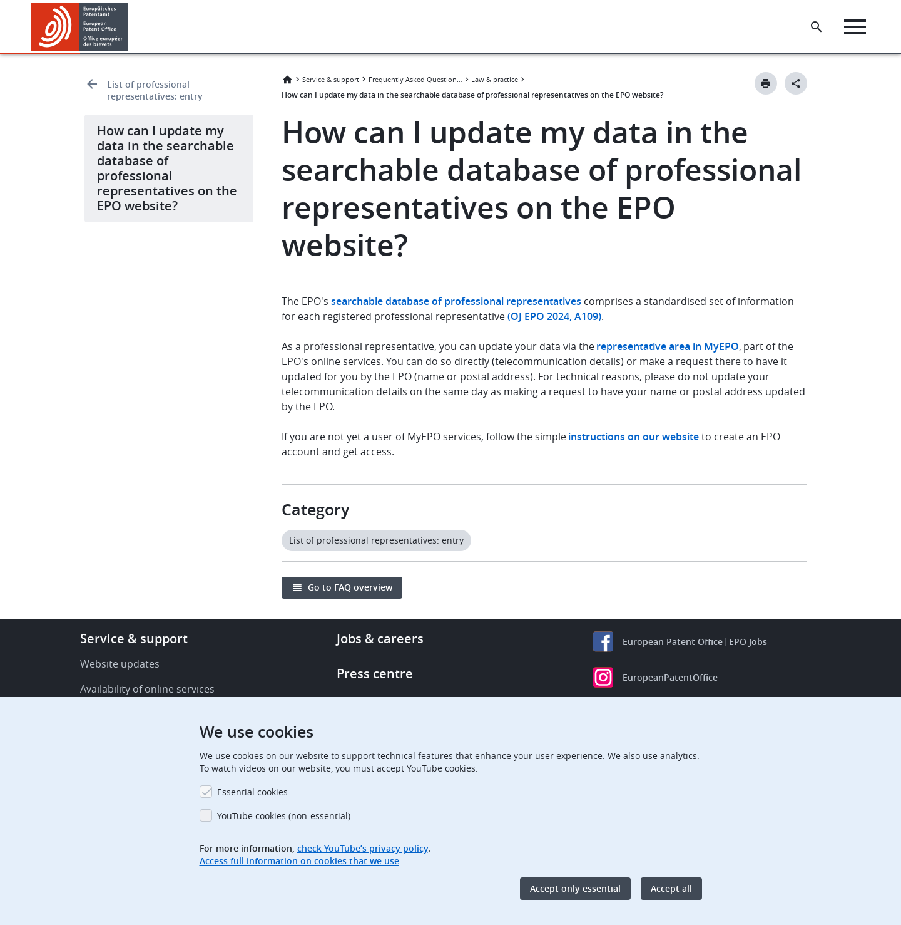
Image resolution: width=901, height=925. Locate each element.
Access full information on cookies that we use (299, 861)
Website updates (120, 664)
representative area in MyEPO (667, 346)
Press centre (375, 673)
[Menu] (855, 27)
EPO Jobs (748, 642)
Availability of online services (147, 689)
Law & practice (494, 79)
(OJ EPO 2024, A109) (554, 316)
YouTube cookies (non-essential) (283, 816)
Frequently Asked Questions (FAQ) (415, 79)
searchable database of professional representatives (456, 301)
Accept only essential (575, 888)
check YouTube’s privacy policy (362, 848)
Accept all (671, 888)
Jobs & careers (380, 638)
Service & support (330, 79)
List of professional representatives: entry (155, 90)
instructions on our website (633, 436)
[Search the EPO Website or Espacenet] (816, 27)
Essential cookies (252, 792)
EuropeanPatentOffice (670, 677)
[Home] (79, 27)
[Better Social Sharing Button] (796, 83)
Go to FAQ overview (350, 587)
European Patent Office (673, 642)
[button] (129, 26)
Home (287, 79)
